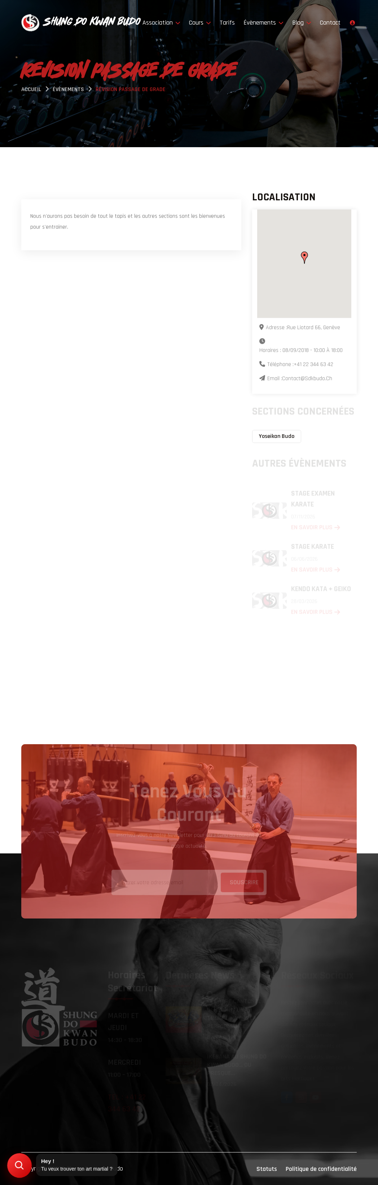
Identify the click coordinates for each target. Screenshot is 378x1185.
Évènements (263, 22)
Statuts (266, 1169)
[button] (304, 258)
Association (161, 22)
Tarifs (227, 22)
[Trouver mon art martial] (19, 1165)
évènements (68, 90)
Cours (200, 22)
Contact (330, 22)
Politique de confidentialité (321, 1169)
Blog (301, 22)
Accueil (31, 90)
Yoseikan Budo (276, 436)
